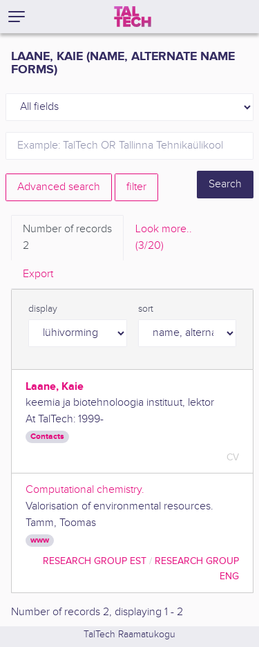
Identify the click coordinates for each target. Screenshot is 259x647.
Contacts (47, 436)
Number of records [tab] (67, 238)
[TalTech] (132, 17)
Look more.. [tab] (163, 238)
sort (145, 309)
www (39, 540)
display (42, 309)
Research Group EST (94, 561)
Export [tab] (38, 274)
